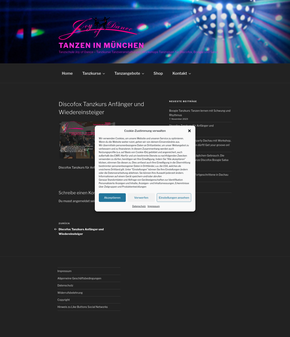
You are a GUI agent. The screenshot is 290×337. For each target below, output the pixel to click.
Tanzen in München (102, 45)
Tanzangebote (129, 73)
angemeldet (81, 201)
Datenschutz (139, 206)
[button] (189, 131)
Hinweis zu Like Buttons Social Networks (83, 306)
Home (67, 73)
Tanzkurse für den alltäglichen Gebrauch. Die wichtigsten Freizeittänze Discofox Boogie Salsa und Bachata (198, 160)
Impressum (154, 206)
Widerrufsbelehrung (70, 292)
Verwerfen (141, 197)
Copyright (64, 299)
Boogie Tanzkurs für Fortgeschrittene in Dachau (198, 174)
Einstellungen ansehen (174, 197)
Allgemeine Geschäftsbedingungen (79, 278)
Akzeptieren (112, 197)
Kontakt (182, 73)
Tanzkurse (94, 73)
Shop (158, 73)
